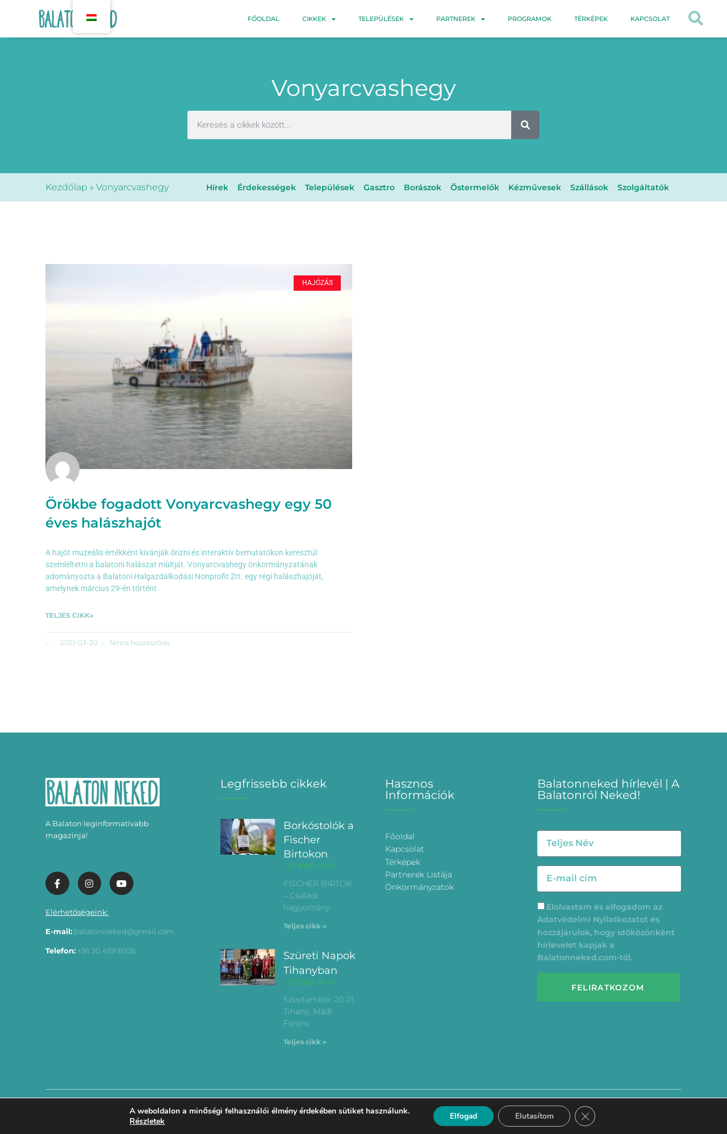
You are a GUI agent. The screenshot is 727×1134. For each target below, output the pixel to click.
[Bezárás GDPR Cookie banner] (586, 1116)
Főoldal (263, 19)
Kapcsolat (650, 19)
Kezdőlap (66, 187)
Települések (385, 19)
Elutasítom (534, 1115)
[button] (696, 19)
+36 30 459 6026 (106, 950)
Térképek (591, 19)
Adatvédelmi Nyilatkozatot (592, 919)
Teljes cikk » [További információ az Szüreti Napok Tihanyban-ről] (305, 1041)
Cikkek (319, 19)
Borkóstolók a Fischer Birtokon (318, 839)
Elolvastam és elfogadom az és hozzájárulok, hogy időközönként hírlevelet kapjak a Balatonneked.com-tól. (606, 932)
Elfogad (462, 1115)
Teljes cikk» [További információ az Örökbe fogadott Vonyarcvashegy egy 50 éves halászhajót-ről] (69, 615)
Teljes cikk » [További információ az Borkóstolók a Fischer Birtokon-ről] (305, 926)
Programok (529, 19)
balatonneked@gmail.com (124, 931)
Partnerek (460, 19)
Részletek (145, 1121)
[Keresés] (525, 125)
